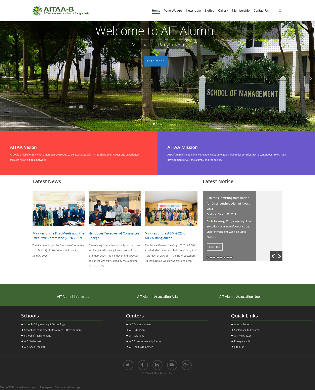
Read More (155, 92)
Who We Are (173, 10)
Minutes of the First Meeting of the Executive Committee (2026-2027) (58, 235)
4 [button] (217, 257)
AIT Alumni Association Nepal (228, 296)
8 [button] (231, 257)
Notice (209, 10)
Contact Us (261, 10)
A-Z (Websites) (32, 341)
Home (156, 10)
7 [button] (228, 257)
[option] (243, 226)
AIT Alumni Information (87, 296)
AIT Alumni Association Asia (157, 296)
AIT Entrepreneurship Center (145, 341)
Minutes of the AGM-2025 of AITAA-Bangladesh (166, 235)
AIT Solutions (136, 335)
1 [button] (207, 257)
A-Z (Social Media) (34, 347)
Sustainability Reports (246, 330)
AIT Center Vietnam (140, 324)
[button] (273, 256)
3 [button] (214, 257)
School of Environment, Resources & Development (53, 330)
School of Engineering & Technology (44, 324)
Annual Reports (243, 324)
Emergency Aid (242, 341)
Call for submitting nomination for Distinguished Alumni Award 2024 (228, 203)
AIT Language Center (141, 347)
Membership (241, 10)
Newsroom (193, 10)
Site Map (239, 347)
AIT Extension (137, 330)
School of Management (37, 335)
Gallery (223, 10)
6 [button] (224, 257)
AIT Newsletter (242, 335)
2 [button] (211, 257)
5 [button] (221, 257)
